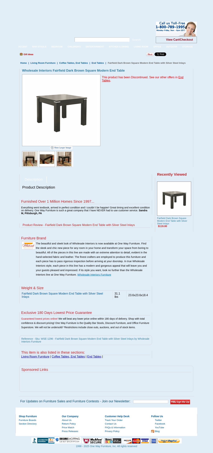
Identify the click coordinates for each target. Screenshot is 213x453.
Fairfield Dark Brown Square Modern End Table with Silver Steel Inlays (172, 221)
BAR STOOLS (39, 46)
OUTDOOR (171, 46)
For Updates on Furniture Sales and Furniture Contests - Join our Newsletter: (75, 401)
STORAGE (187, 46)
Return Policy (69, 423)
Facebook (160, 423)
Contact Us (110, 423)
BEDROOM (57, 46)
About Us (66, 420)
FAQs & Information (115, 427)
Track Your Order (114, 420)
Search (136, 39)
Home (23, 63)
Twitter (158, 420)
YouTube (159, 427)
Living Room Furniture (42, 63)
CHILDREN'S (74, 46)
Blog (157, 431)
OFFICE (157, 46)
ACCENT (22, 46)
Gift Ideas (28, 54)
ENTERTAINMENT (95, 46)
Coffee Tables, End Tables (73, 63)
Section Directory (28, 423)
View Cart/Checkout (179, 39)
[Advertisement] (65, 8)
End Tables (98, 63)
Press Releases (70, 431)
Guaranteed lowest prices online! (39, 318)
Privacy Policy (112, 431)
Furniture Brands (27, 420)
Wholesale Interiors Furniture (94, 274)
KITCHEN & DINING (119, 46)
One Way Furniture (42, 32)
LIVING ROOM (141, 46)
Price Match (68, 427)
